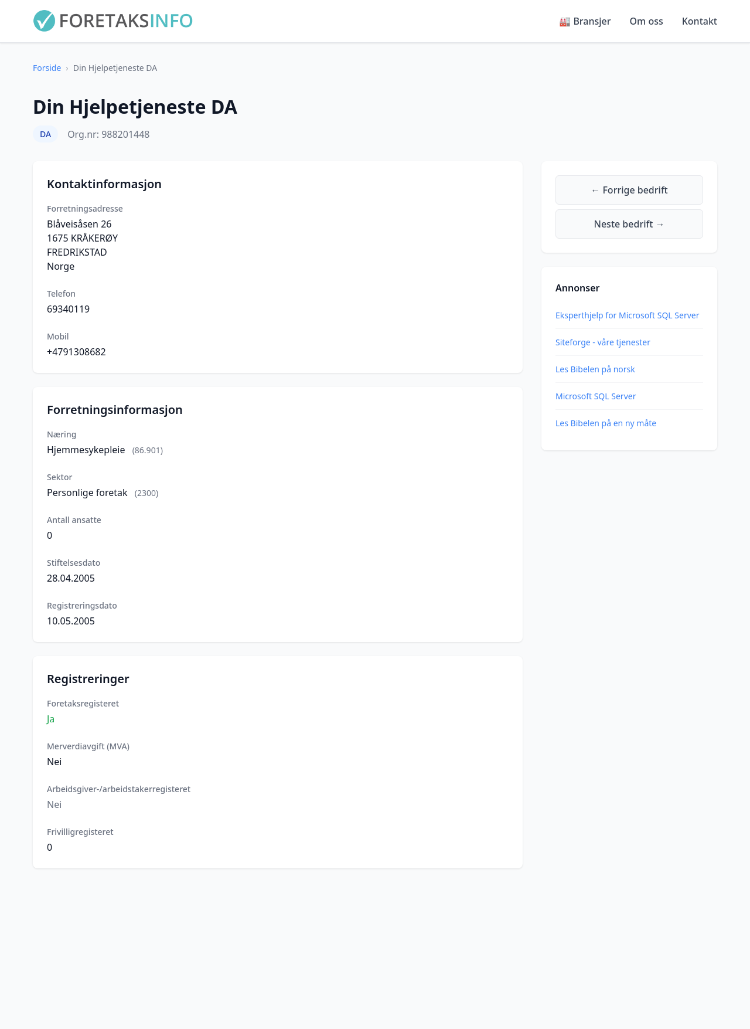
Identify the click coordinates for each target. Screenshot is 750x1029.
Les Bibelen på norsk (595, 369)
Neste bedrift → (629, 224)
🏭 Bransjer (585, 21)
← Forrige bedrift (629, 190)
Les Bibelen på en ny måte (605, 423)
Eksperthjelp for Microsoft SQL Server (627, 315)
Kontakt (699, 21)
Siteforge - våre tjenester (602, 342)
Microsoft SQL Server (595, 396)
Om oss (646, 21)
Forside (47, 67)
